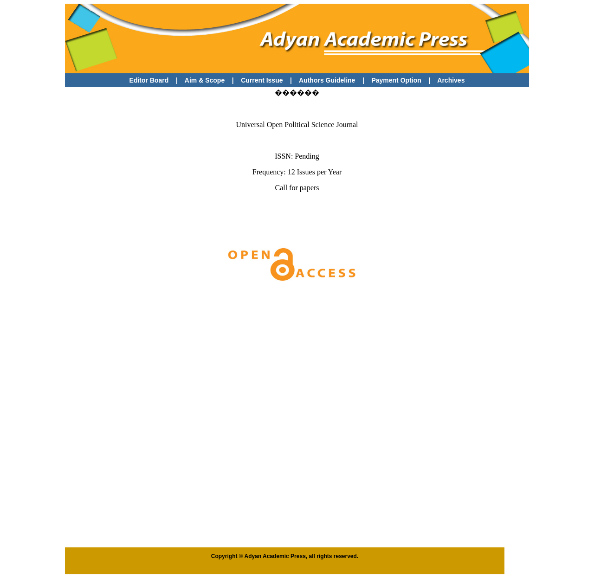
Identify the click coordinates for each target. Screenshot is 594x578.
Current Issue (262, 80)
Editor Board (149, 80)
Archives (451, 80)
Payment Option (396, 80)
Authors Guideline (327, 80)
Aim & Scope (205, 80)
